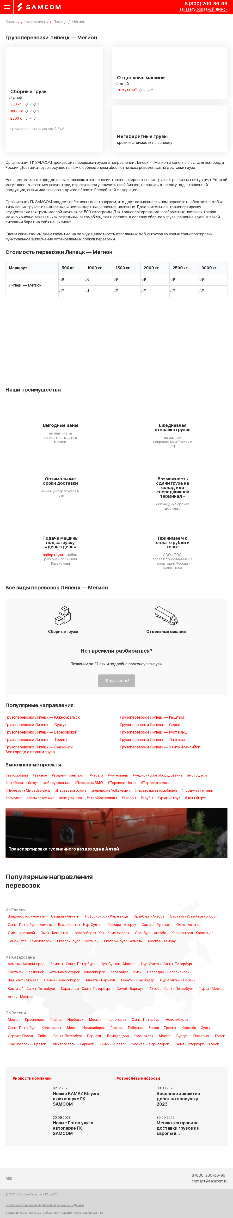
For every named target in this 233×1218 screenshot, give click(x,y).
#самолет (14, 798)
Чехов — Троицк (162, 1028)
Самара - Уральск (156, 925)
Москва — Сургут (173, 1036)
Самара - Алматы (65, 916)
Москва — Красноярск (26, 1020)
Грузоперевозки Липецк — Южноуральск (43, 717)
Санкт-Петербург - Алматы (30, 925)
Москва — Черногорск (107, 1020)
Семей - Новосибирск (62, 980)
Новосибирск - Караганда (106, 916)
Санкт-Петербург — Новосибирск (160, 1020)
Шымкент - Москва (23, 980)
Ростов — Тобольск (126, 1028)
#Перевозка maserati (158, 783)
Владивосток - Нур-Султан (80, 925)
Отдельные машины (141, 77)
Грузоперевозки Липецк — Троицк (36, 739)
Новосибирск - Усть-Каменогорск (101, 933)
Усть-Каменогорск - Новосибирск (77, 972)
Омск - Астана (188, 925)
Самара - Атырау (122, 925)
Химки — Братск (112, 1044)
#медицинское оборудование (157, 775)
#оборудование (56, 783)
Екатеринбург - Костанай (77, 941)
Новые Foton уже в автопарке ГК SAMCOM (73, 1128)
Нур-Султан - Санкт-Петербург (167, 964)
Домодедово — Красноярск (130, 1036)
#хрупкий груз (169, 798)
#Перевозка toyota (70, 791)
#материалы (118, 775)
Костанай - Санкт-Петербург (31, 989)
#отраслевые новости (138, 1078)
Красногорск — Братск (27, 1044)
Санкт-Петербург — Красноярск (34, 1028)
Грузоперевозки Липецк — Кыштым (152, 717)
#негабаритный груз (22, 783)
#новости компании (32, 1078)
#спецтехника (70, 798)
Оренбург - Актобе (149, 916)
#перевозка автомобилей (156, 791)
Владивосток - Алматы (26, 916)
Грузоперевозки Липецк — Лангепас (153, 739)
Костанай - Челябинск (26, 972)
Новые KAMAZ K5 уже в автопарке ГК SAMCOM (76, 1099)
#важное (40, 775)
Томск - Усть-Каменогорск (29, 941)
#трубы (147, 798)
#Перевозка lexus (122, 783)
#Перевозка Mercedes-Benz (28, 791)
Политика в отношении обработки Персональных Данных (45, 1205)
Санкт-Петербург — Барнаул (77, 1036)
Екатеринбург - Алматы (123, 941)
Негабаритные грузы (142, 136)
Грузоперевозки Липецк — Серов (150, 725)
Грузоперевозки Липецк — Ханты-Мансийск (160, 747)
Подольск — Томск (209, 1036)
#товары (129, 798)
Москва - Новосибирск (86, 1028)
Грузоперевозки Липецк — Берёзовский (41, 732)
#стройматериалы (102, 798)
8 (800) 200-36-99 (206, 3)
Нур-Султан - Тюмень (177, 980)
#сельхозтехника (40, 798)
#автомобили (17, 775)
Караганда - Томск (126, 972)
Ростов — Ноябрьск (66, 1020)
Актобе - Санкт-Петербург (171, 989)
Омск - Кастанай (21, 933)
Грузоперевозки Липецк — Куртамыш (154, 732)
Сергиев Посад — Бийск (28, 1036)
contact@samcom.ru (209, 1181)
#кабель (96, 775)
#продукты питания (198, 791)
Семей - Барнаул (130, 989)
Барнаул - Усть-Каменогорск (193, 916)
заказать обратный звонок (203, 9)
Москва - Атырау (162, 941)
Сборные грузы (29, 91)
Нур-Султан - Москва (118, 964)
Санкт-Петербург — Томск (197, 1044)
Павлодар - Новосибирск (168, 972)
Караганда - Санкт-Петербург (86, 989)
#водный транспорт (68, 775)
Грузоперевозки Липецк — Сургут (36, 725)
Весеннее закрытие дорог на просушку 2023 (178, 1099)
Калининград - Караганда (193, 933)
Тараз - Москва (211, 989)
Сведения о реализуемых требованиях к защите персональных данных (55, 1213)
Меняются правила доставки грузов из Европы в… (178, 1128)
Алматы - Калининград (26, 964)
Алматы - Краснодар (137, 980)
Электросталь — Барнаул (73, 1044)
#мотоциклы (197, 775)
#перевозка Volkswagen (110, 791)
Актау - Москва (20, 997)
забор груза (53, 554)
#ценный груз (196, 798)
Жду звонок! (116, 681)
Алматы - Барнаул (100, 980)
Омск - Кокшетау (54, 933)
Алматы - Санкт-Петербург (72, 964)
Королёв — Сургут (197, 1028)
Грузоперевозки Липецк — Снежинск (39, 747)
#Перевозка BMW (88, 783)
